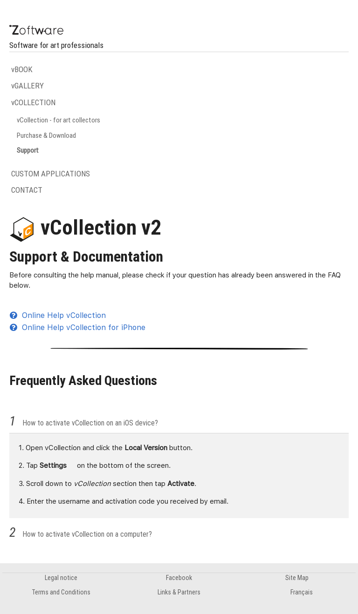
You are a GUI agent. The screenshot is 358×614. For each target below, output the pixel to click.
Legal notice (61, 578)
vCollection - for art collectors (58, 119)
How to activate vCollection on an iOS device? (90, 422)
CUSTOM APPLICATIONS (50, 174)
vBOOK (22, 69)
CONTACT (26, 190)
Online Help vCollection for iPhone (77, 327)
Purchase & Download (46, 135)
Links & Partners (179, 592)
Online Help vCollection (58, 315)
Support (28, 150)
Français (301, 592)
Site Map (297, 578)
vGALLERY (27, 86)
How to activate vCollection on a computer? (87, 534)
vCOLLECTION (33, 102)
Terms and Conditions (61, 592)
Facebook (179, 578)
